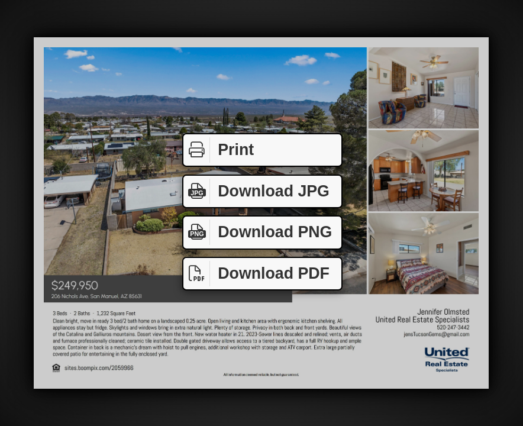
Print (218, 150)
